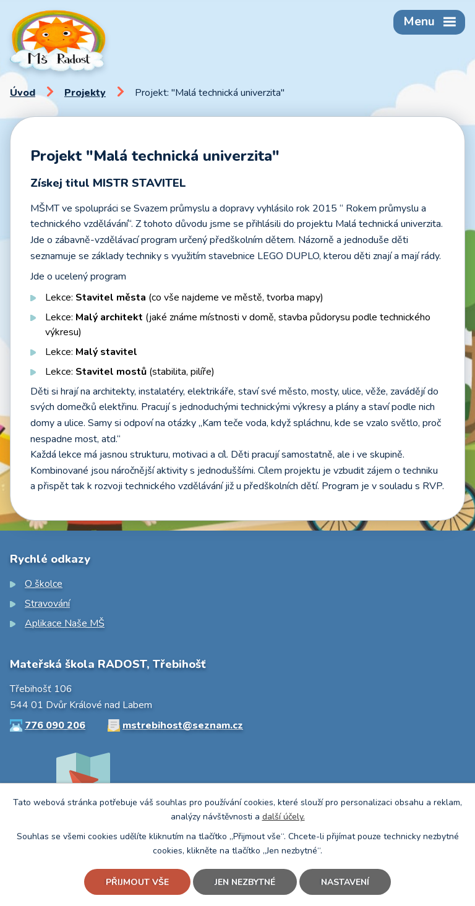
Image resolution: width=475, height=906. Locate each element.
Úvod (22, 93)
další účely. (283, 817)
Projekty (85, 93)
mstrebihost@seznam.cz (182, 725)
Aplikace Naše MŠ (65, 623)
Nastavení (345, 882)
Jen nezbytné (245, 882)
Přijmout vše (137, 882)
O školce (43, 584)
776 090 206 (55, 725)
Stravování (47, 603)
